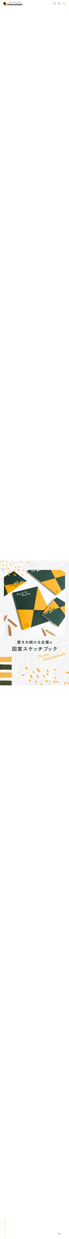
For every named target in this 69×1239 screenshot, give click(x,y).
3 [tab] (63, 1233)
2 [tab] (61, 1233)
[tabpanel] (34, 623)
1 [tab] (59, 1233)
